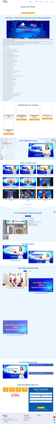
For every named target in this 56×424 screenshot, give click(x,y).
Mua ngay (21, 119)
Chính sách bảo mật (26, 419)
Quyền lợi (42, 1)
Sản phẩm (36, 1)
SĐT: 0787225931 (6, 422)
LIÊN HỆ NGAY (41, 407)
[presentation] (3, 9)
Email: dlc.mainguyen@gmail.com (8, 418)
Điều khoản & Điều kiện (27, 420)
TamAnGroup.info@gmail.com (33, 224)
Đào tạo (47, 1)
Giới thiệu (30, 1)
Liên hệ (52, 1)
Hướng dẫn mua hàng (27, 416)
